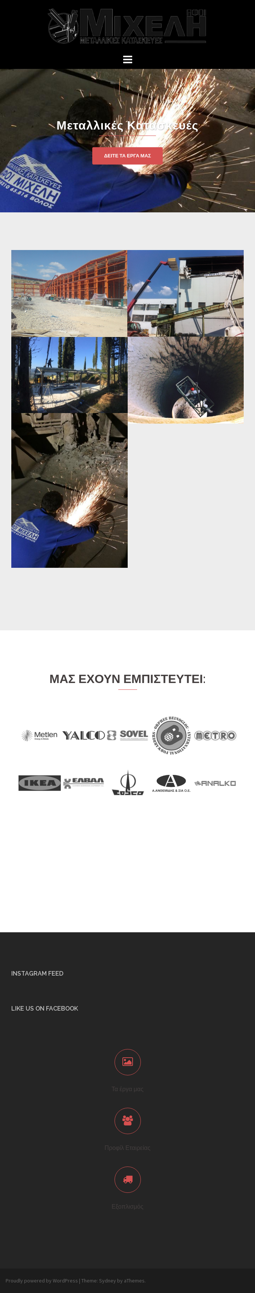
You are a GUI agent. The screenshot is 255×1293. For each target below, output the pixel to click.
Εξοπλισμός (127, 1206)
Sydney (107, 1280)
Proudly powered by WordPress (42, 1280)
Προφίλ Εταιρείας (128, 1147)
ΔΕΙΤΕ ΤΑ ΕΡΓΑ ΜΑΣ (127, 156)
